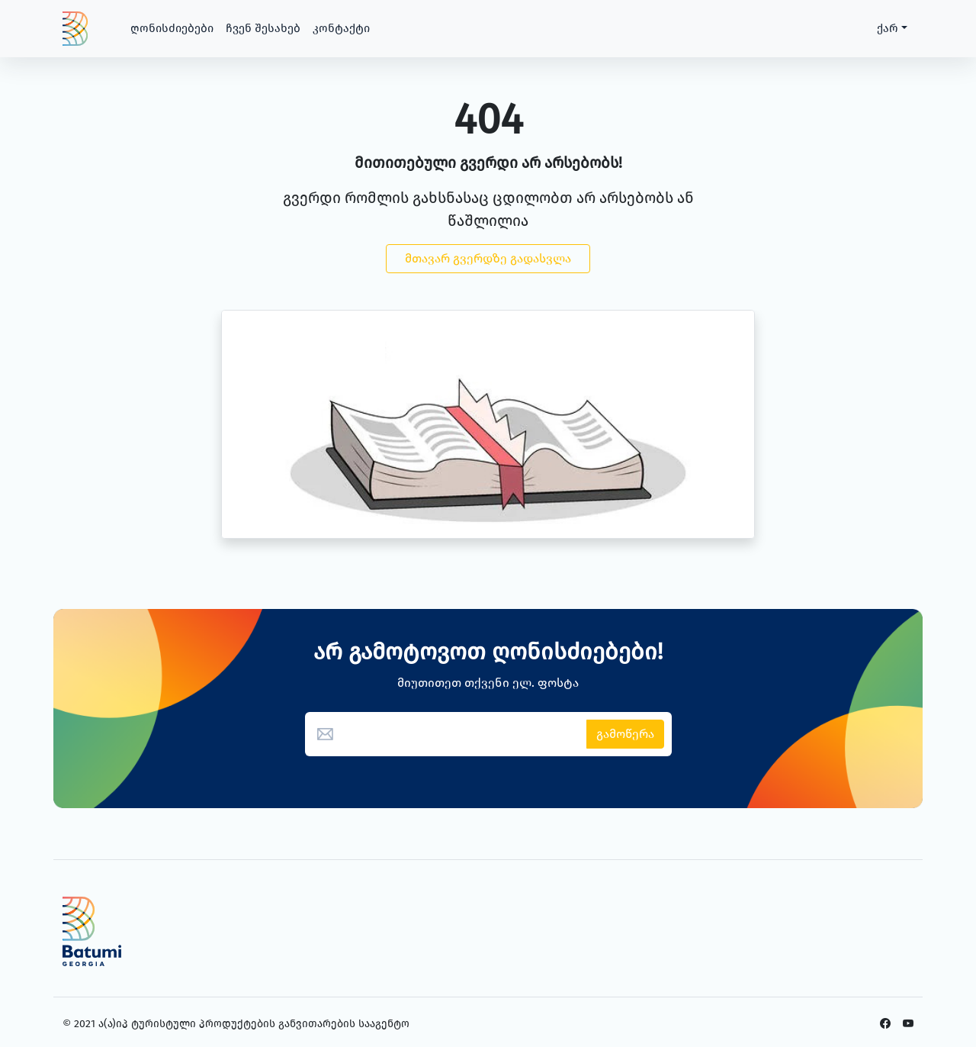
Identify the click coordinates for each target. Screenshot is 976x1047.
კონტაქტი (341, 28)
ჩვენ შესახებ (263, 28)
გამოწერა (625, 733)
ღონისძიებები (172, 28)
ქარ (887, 28)
